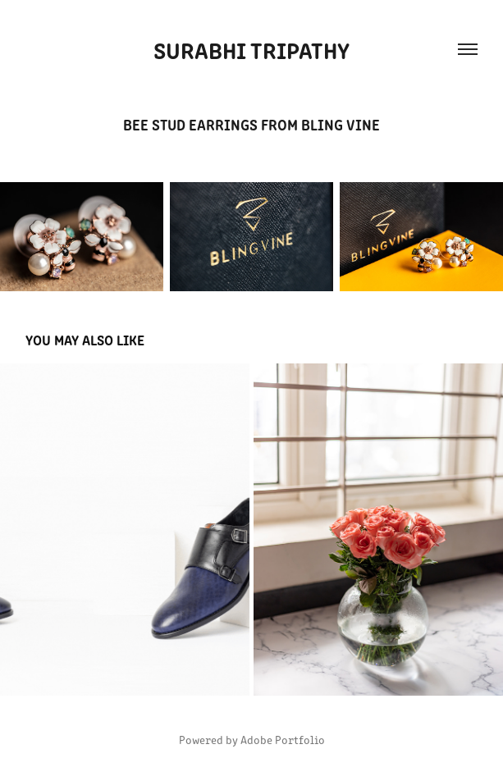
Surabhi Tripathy (251, 49)
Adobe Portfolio (282, 739)
